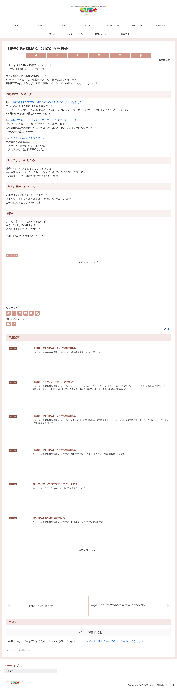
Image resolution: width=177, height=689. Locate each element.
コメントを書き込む (88, 632)
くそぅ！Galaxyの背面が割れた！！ (30, 138)
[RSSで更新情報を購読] (14, 324)
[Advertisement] (88, 283)
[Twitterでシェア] (36, 55)
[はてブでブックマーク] (78, 55)
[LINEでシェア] (120, 55)
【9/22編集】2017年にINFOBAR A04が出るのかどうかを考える (46, 102)
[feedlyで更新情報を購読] (8, 324)
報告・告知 (12, 255)
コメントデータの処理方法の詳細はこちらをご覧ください (110, 641)
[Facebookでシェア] (57, 55)
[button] (141, 55)
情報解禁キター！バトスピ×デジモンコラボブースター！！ (43, 120)
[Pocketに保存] (99, 55)
